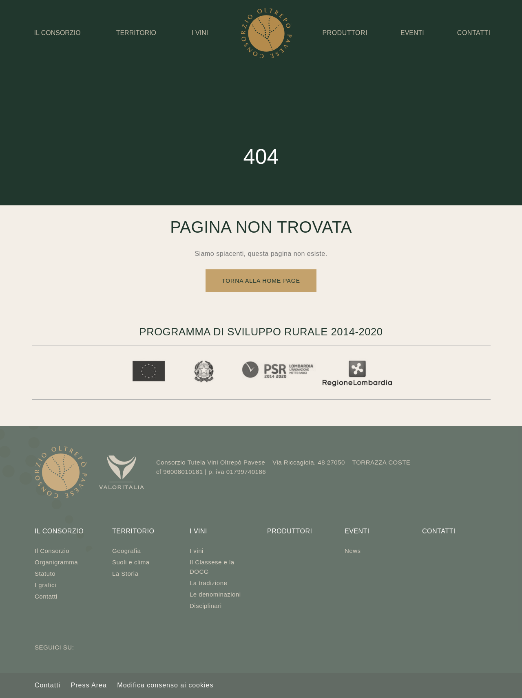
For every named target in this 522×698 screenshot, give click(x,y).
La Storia (125, 573)
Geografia (126, 550)
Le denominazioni (215, 594)
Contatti (46, 596)
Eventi (412, 32)
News (353, 550)
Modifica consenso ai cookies (165, 685)
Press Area (89, 685)
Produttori (289, 531)
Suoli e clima (131, 562)
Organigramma (56, 562)
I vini (200, 32)
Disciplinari (206, 605)
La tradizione (208, 582)
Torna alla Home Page (261, 280)
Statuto (45, 573)
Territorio (136, 32)
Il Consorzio (57, 32)
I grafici (45, 584)
